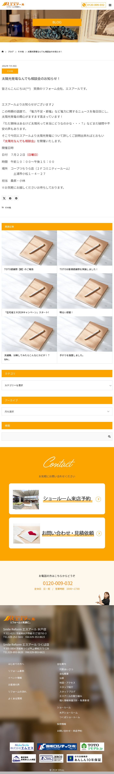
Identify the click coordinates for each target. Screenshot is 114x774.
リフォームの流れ (17, 691)
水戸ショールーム (68, 712)
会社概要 (64, 673)
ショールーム (64, 707)
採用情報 (61, 724)
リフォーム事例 (16, 671)
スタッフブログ (67, 691)
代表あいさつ (66, 669)
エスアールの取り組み (70, 696)
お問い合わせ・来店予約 (69, 730)
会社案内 (61, 664)
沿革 (61, 678)
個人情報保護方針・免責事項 (74, 700)
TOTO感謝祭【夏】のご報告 (19, 269)
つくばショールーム (69, 717)
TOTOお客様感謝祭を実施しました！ (79, 269)
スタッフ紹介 (66, 687)
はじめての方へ (16, 664)
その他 (10, 71)
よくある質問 (15, 698)
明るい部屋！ (66, 312)
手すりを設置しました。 (72, 355)
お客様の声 (14, 684)
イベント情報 (15, 677)
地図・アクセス (67, 682)
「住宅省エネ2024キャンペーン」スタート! (26, 312)
